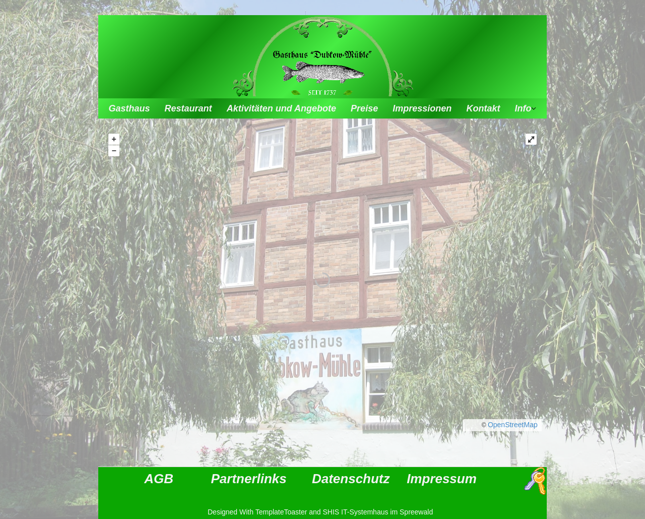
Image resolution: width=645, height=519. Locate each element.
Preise (364, 108)
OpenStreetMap (513, 425)
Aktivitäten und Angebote (281, 108)
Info (523, 108)
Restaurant (188, 108)
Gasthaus (129, 108)
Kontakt (483, 108)
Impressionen (422, 108)
